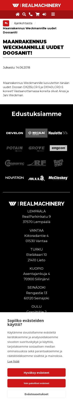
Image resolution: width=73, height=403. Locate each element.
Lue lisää (13, 361)
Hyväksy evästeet (36, 372)
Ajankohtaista (23, 23)
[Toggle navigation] (53, 14)
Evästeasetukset (36, 394)
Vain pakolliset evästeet (36, 383)
